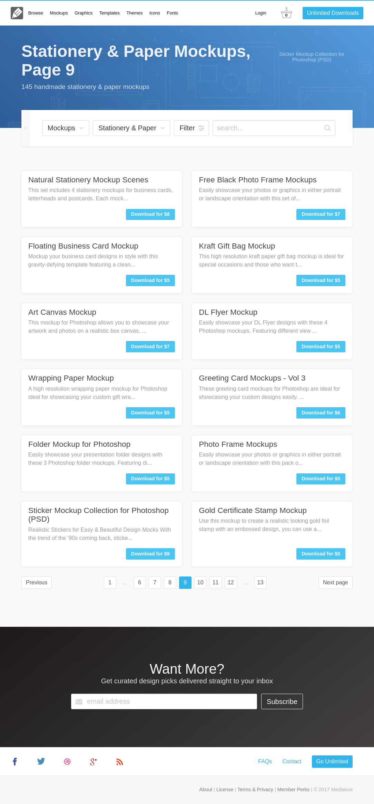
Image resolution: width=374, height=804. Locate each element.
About (206, 789)
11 (216, 582)
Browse (35, 13)
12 (231, 582)
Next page (335, 582)
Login (260, 13)
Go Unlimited (332, 761)
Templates (109, 13)
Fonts (172, 13)
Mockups (59, 13)
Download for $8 (150, 214)
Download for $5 (150, 280)
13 (260, 582)
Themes (134, 13)
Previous (36, 582)
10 (200, 582)
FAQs (265, 761)
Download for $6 (321, 412)
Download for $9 (150, 553)
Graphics (83, 13)
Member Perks (293, 789)
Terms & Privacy (255, 789)
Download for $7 (321, 214)
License (225, 789)
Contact (291, 761)
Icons (154, 13)
